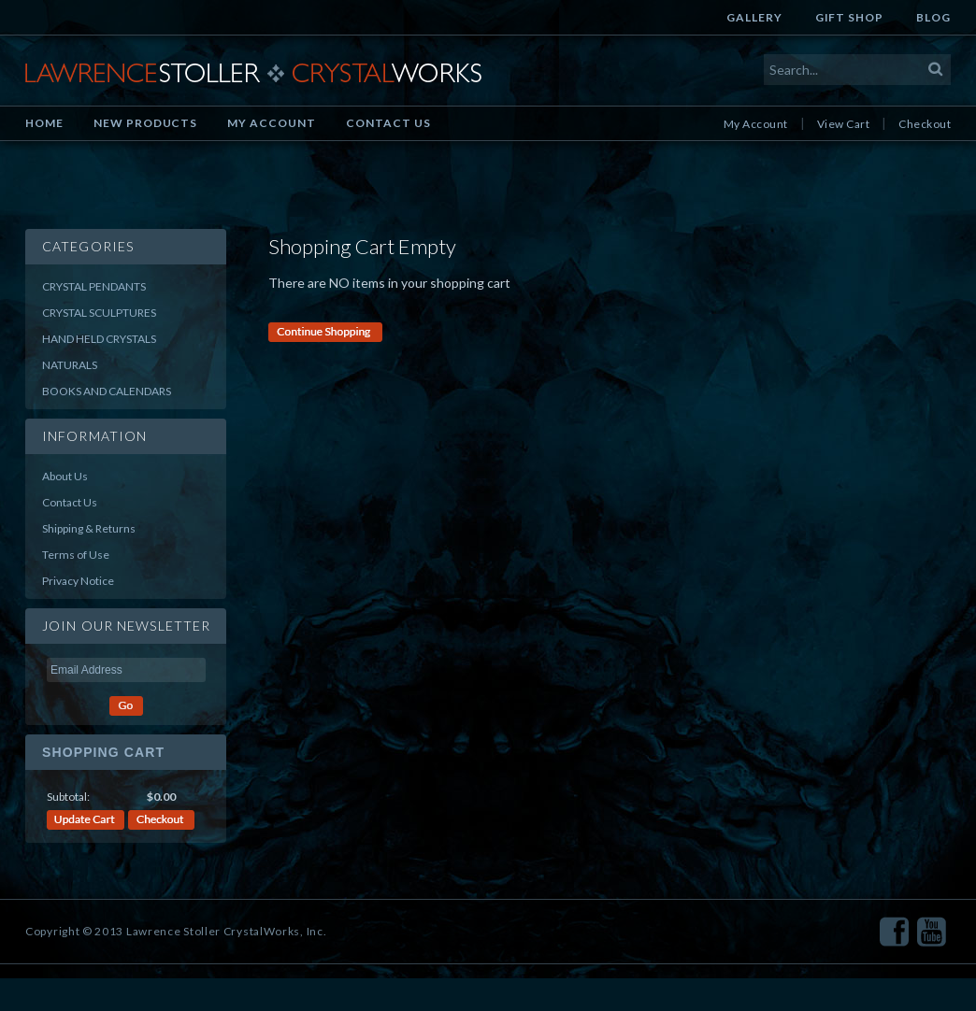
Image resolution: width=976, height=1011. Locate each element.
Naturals (69, 365)
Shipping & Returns (89, 528)
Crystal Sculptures (99, 313)
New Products (145, 123)
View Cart (843, 124)
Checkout (924, 124)
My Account (271, 123)
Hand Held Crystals (99, 339)
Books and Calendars (106, 391)
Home (44, 123)
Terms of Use (75, 555)
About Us (65, 476)
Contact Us (388, 123)
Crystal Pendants (94, 286)
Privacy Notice (78, 581)
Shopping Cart (103, 752)
